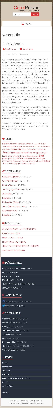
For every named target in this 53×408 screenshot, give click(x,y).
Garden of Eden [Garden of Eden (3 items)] (16, 146)
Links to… (5, 382)
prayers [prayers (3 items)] (5, 158)
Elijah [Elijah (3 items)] (44, 144)
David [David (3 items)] (40, 144)
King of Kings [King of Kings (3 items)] (34, 153)
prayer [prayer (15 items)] (40, 155)
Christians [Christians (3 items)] (21, 144)
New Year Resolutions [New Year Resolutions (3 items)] (27, 156)
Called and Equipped (10, 177)
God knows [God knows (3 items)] (6, 150)
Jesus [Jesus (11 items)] (6, 152)
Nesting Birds (7, 185)
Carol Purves (10, 49)
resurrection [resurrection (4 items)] (7, 161)
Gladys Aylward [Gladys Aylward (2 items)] (27, 146)
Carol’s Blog (6, 374)
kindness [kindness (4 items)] (15, 153)
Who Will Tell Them (10, 181)
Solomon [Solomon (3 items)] (25, 161)
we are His (25, 55)
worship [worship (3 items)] (33, 163)
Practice (5, 198)
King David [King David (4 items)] (23, 153)
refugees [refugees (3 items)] (42, 158)
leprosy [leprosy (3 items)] (4, 156)
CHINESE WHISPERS (11, 233)
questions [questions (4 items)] (19, 158)
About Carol (6, 371)
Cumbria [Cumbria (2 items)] (34, 144)
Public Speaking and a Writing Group (16, 378)
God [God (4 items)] (34, 146)
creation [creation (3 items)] (28, 144)
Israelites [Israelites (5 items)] (41, 149)
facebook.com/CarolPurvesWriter (16, 301)
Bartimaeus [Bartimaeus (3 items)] (6, 144)
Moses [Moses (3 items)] (16, 156)
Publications (7, 367)
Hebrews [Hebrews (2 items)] (23, 150)
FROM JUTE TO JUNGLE (12, 238)
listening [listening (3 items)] (11, 156)
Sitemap (5, 392)
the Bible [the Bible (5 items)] (46, 161)
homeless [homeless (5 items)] (31, 149)
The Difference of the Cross (13, 206)
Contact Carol (7, 386)
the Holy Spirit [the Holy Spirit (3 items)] (16, 163)
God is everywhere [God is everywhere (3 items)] (42, 146)
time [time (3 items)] (23, 163)
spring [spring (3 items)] (31, 161)
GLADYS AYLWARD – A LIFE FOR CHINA (19, 229)
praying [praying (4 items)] (11, 158)
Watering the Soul (9, 211)
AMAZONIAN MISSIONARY (13, 250)
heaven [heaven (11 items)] (16, 149)
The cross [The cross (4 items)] (6, 163)
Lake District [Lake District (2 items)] (43, 153)
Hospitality (6, 215)
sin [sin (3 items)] (20, 161)
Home (4, 363)
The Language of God (11, 189)
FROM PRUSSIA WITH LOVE (14, 242)
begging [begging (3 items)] (14, 144)
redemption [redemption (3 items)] (28, 158)
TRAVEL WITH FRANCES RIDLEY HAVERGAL (20, 246)
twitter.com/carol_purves (13, 306)
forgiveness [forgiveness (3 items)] (6, 146)
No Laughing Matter (10, 202)
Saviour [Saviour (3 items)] (16, 161)
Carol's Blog (28, 49)
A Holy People (12, 44)
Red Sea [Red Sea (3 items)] (36, 158)
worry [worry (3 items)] (27, 163)
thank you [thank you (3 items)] (37, 161)
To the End (6, 194)
